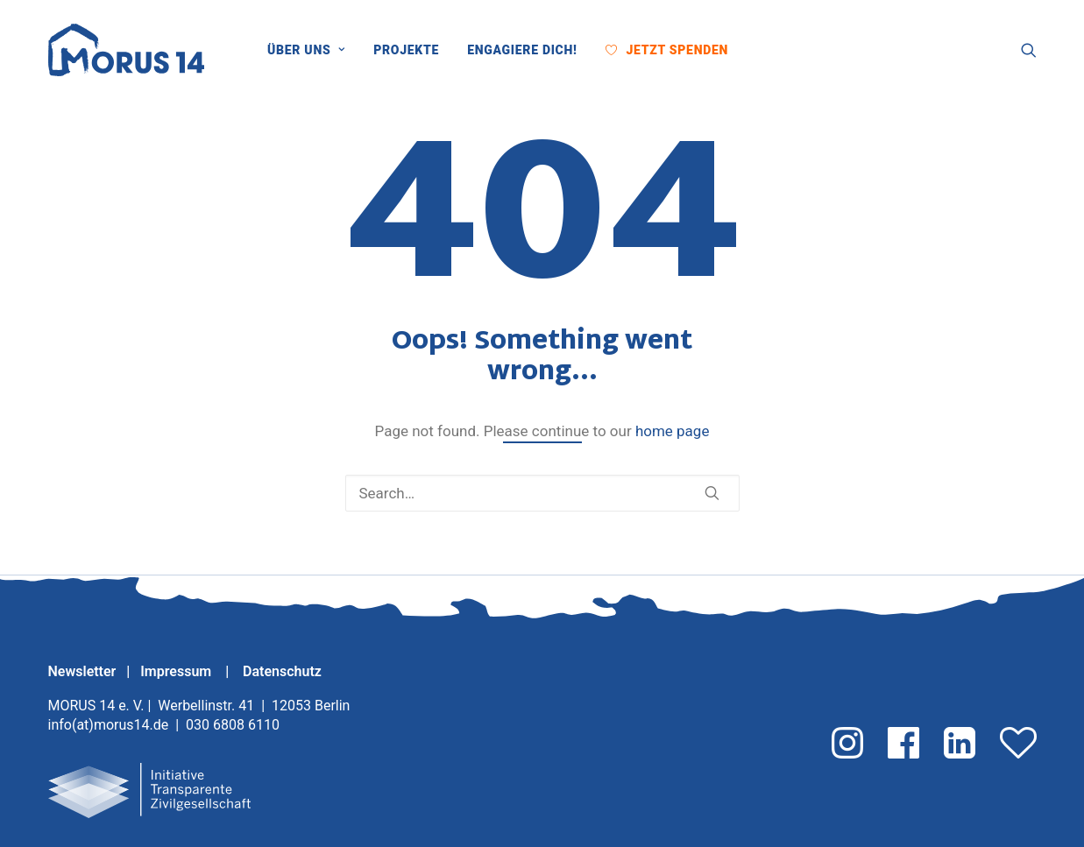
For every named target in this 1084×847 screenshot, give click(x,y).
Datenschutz (282, 671)
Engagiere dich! (522, 50)
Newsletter (82, 671)
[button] (756, 50)
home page (672, 431)
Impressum (177, 671)
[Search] (542, 493)
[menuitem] (312, 50)
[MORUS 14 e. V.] (126, 50)
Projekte (406, 50)
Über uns (306, 50)
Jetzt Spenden (677, 50)
